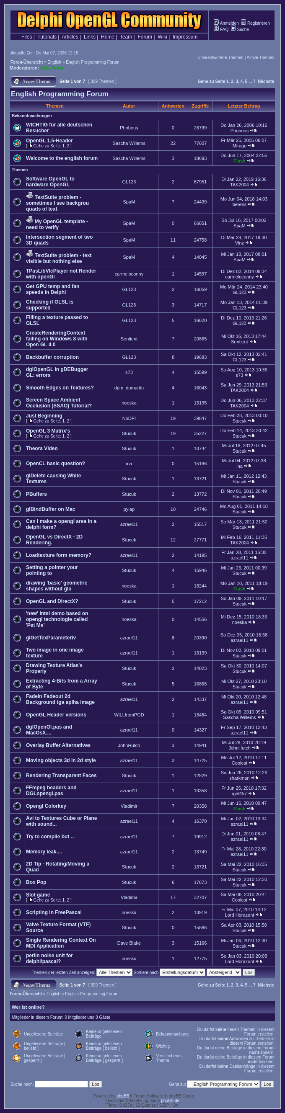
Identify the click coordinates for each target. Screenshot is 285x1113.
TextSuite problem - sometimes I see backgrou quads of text (57, 203)
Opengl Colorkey (46, 806)
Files (26, 37)
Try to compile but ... (50, 837)
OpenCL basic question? (55, 463)
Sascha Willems (129, 143)
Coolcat (239, 762)
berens (240, 204)
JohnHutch (129, 745)
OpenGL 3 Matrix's (48, 431)
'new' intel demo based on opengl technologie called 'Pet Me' (57, 619)
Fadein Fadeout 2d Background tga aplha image (60, 699)
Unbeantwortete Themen (220, 57)
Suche (240, 29)
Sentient (129, 338)
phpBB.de (170, 1100)
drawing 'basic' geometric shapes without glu (56, 586)
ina (129, 463)
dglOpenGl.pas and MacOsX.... (49, 730)
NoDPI (129, 418)
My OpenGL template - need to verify (57, 224)
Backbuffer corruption (52, 357)
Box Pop (36, 882)
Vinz (239, 242)
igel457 (239, 793)
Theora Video (42, 448)
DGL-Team (51, 67)
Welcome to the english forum (62, 158)
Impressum (185, 37)
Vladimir (129, 806)
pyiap (129, 509)
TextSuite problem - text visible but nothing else (59, 258)
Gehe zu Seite (211, 81)
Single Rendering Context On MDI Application (61, 943)
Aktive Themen (260, 57)
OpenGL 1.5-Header (49, 141)
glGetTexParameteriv (51, 638)
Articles (70, 37)
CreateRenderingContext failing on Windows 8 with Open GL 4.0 (57, 339)
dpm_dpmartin (129, 387)
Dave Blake (129, 943)
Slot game (38, 895)
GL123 (129, 181)
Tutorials (47, 37)
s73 (129, 372)
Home (107, 37)
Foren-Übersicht (26, 62)
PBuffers (36, 494)
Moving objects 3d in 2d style (61, 760)
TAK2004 (239, 184)
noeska (129, 402)
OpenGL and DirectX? (52, 601)
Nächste (266, 81)
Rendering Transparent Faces (61, 775)
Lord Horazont (239, 914)
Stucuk (240, 420)
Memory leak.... (44, 852)
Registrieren (255, 23)
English (54, 62)
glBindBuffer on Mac (50, 509)
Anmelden (226, 23)
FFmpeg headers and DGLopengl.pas (51, 790)
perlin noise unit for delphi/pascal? (49, 958)
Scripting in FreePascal (54, 912)
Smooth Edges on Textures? (60, 388)
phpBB (123, 1096)
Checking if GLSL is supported (49, 305)
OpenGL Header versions (56, 715)
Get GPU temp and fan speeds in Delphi (52, 289)
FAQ (221, 29)
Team (126, 37)
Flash (239, 160)
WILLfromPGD (129, 714)
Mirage (240, 145)
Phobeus (129, 127)
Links (90, 37)
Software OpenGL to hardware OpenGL (50, 182)
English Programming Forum (92, 62)
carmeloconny (129, 273)
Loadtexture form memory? (58, 555)
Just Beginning (44, 416)
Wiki (162, 37)
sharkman (239, 778)
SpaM (129, 201)
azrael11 (129, 524)
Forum (144, 37)
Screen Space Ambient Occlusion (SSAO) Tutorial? (59, 403)
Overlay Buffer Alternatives (58, 745)
